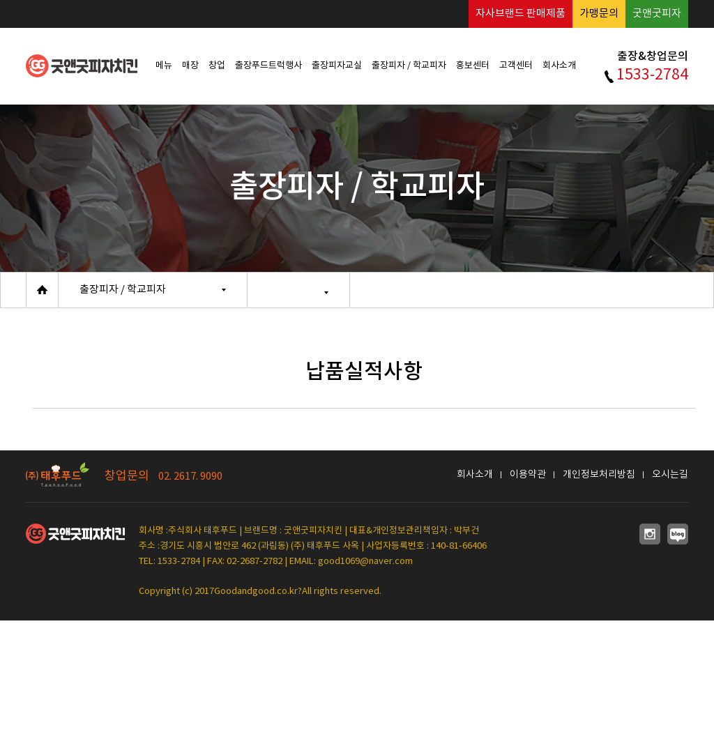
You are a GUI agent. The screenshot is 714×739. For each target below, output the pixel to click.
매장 (190, 66)
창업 (216, 66)
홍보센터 (472, 66)
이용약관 (528, 474)
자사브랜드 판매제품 (520, 14)
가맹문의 (598, 14)
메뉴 (163, 66)
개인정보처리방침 (599, 474)
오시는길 (670, 474)
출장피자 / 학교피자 (409, 66)
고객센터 (516, 66)
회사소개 (559, 66)
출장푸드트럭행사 (268, 66)
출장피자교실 (337, 66)
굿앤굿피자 (656, 14)
